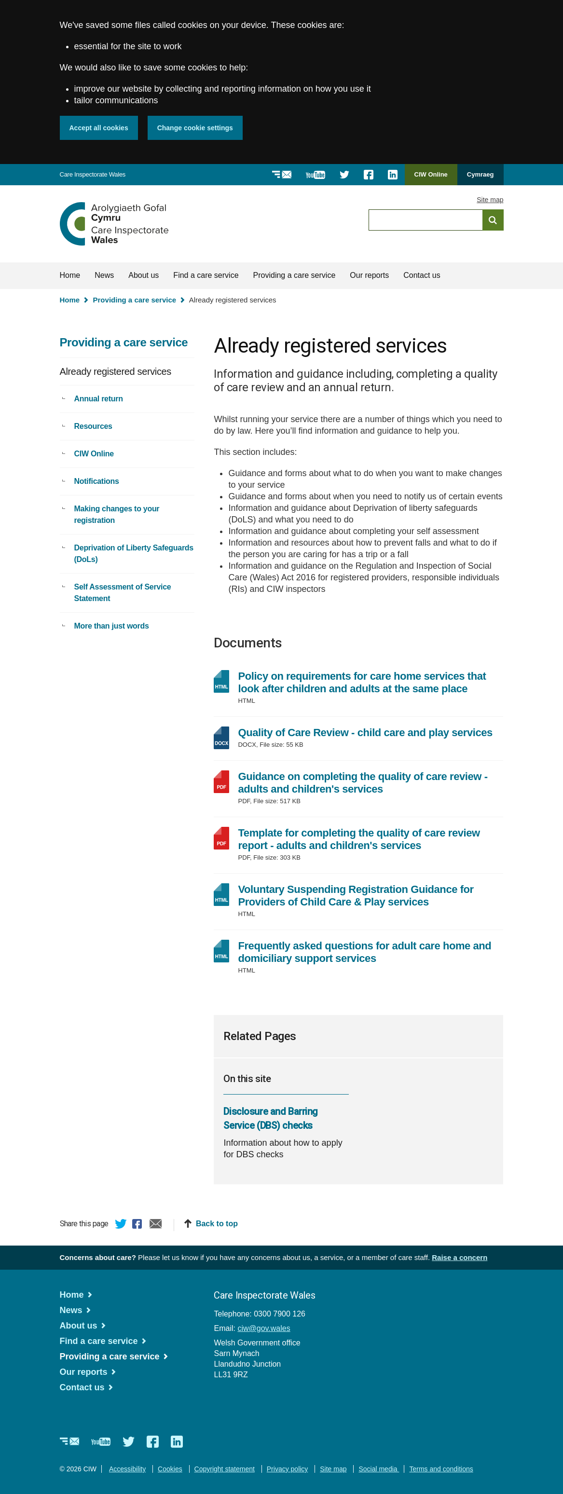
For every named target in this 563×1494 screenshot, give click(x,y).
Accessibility (127, 1469)
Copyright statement (224, 1469)
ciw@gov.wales (263, 1328)
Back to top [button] (217, 1224)
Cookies (170, 1469)
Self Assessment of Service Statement (122, 593)
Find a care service (205, 275)
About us (143, 275)
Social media (378, 1469)
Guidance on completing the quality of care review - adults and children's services (362, 782)
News (104, 275)
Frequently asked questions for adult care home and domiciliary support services (364, 952)
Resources (93, 426)
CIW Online (431, 177)
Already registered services (116, 371)
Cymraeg (480, 174)
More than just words (111, 626)
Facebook (138, 1225)
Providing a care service (294, 275)
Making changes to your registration (117, 514)
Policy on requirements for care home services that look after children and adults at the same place (362, 682)
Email (156, 1225)
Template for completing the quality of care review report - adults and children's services (359, 839)
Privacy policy (287, 1469)
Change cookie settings (195, 128)
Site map (490, 200)
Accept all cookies (98, 128)
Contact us (421, 275)
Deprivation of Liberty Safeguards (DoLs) (133, 553)
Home (70, 275)
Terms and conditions (441, 1469)
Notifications (96, 481)
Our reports (369, 275)
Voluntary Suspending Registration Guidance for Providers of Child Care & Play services (355, 895)
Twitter (121, 1225)
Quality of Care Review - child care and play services (370, 732)
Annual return (98, 399)
